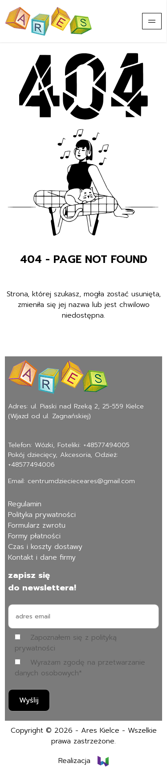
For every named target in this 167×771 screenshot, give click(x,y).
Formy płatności (34, 536)
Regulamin (24, 504)
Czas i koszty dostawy (45, 546)
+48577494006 (31, 464)
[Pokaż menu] (152, 21)
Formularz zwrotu (36, 525)
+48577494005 (106, 445)
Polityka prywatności (42, 514)
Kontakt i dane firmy (42, 557)
